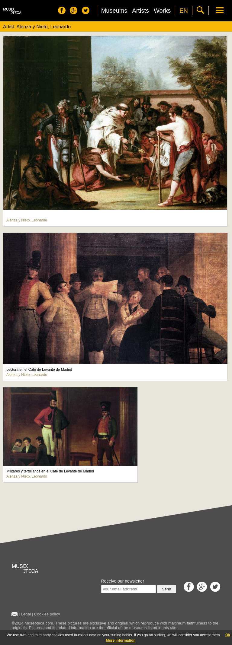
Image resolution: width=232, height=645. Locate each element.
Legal (26, 614)
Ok (227, 635)
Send (166, 589)
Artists (140, 10)
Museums (114, 10)
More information (121, 640)
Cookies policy (47, 614)
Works (162, 10)
